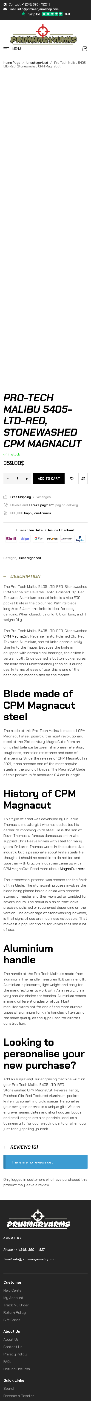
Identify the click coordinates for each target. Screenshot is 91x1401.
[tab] (45, 492)
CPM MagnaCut (16, 552)
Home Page (11, 63)
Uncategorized (37, 63)
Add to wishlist (71, 394)
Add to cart (49, 394)
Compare (83, 394)
